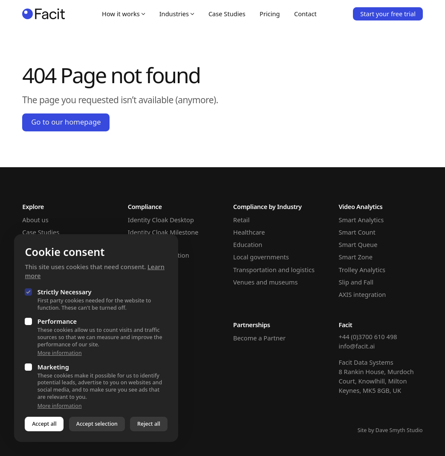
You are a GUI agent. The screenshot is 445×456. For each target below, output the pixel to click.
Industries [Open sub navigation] (176, 13)
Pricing (270, 13)
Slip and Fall (355, 282)
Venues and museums (265, 282)
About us (35, 219)
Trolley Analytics (361, 269)
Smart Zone (355, 257)
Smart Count (356, 232)
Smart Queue (357, 244)
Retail (241, 219)
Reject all (148, 423)
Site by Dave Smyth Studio (390, 430)
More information (60, 353)
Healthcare (249, 232)
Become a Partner (259, 338)
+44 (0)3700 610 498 (367, 336)
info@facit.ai (356, 346)
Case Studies (227, 13)
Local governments (261, 257)
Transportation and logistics (274, 269)
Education (247, 244)
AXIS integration (362, 294)
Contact (305, 13)
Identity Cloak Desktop (161, 219)
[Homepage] (44, 14)
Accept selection (97, 423)
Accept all (44, 423)
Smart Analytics (361, 219)
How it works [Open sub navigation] (123, 13)
